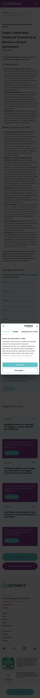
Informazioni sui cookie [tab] (29, 331)
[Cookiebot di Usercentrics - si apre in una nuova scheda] (25, 326)
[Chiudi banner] (37, 326)
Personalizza (20, 370)
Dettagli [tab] (15, 331)
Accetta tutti (20, 365)
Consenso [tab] (5, 331)
